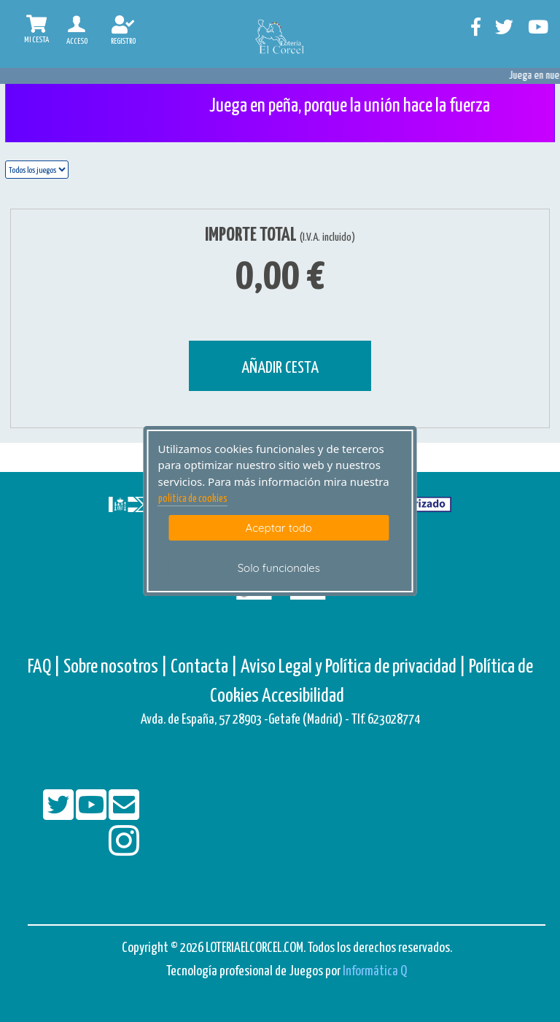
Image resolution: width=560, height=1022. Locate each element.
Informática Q (375, 971)
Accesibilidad (303, 696)
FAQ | (45, 667)
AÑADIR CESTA (280, 368)
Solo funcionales (279, 568)
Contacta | (204, 667)
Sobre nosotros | (115, 667)
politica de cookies (193, 499)
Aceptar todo (279, 528)
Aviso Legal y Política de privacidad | (355, 667)
